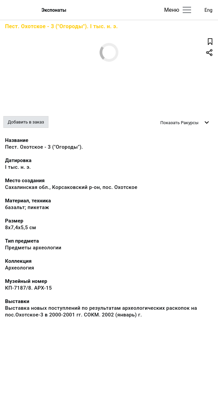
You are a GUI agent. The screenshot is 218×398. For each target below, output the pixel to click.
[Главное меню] (186, 9)
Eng (209, 10)
